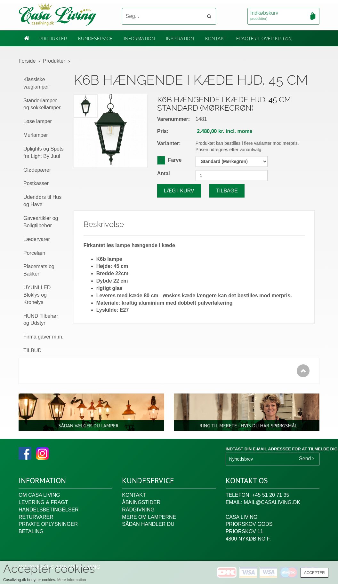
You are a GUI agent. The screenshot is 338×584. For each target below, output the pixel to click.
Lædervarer (36, 239)
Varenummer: (173, 119)
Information (139, 38)
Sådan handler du (148, 524)
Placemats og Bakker (38, 270)
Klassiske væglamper (36, 83)
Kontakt (216, 38)
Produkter (53, 38)
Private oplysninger (48, 524)
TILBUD (32, 350)
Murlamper (35, 135)
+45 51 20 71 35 (270, 495)
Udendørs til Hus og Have (42, 200)
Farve (169, 159)
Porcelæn (34, 253)
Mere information (71, 580)
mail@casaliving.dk (272, 502)
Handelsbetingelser (49, 509)
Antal (163, 173)
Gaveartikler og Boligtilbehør (40, 221)
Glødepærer (37, 170)
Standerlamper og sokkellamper (42, 104)
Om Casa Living (39, 495)
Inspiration (180, 38)
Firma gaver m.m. (43, 336)
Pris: (163, 131)
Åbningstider (141, 502)
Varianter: (169, 143)
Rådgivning (138, 509)
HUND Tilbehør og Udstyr (40, 319)
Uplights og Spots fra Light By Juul (43, 152)
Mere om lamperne (149, 517)
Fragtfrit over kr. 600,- (265, 38)
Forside (27, 61)
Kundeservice (95, 38)
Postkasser (36, 183)
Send (306, 458)
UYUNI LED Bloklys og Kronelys (37, 295)
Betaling (31, 531)
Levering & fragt (43, 502)
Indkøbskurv (283, 16)
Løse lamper (37, 121)
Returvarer (36, 517)
